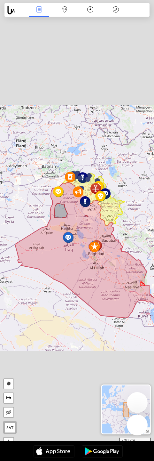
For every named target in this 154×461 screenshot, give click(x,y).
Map (64, 10)
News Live (39, 10)
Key (116, 10)
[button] (87, 179)
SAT (10, 427)
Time (90, 10)
